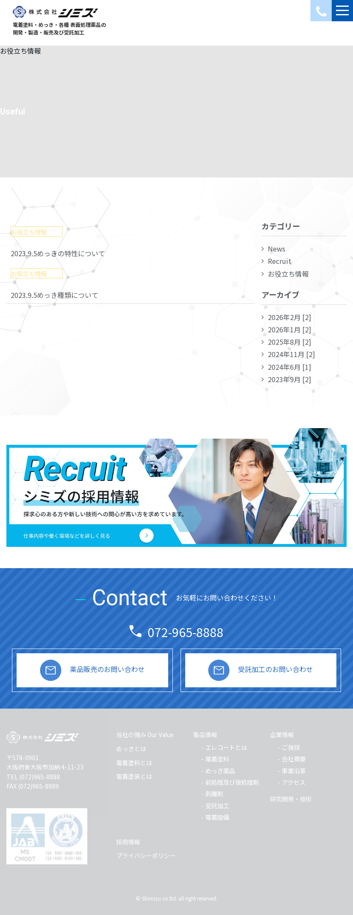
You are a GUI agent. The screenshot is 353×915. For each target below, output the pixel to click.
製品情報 (205, 734)
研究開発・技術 (291, 799)
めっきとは (131, 748)
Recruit (279, 261)
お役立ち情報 (288, 274)
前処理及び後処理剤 (232, 782)
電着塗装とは (134, 776)
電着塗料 (217, 758)
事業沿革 (294, 770)
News (276, 248)
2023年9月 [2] (289, 379)
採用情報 (128, 842)
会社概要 (294, 758)
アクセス (293, 782)
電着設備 (217, 816)
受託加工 (217, 805)
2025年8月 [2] (289, 342)
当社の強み (145, 734)
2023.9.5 (58, 253)
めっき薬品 (220, 770)
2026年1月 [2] (289, 329)
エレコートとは (226, 747)
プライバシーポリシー (146, 855)
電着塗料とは (134, 762)
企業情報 (282, 734)
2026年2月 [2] (289, 317)
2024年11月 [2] (291, 354)
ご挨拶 (291, 747)
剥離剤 (214, 793)
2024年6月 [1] (289, 367)
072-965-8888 (186, 631)
